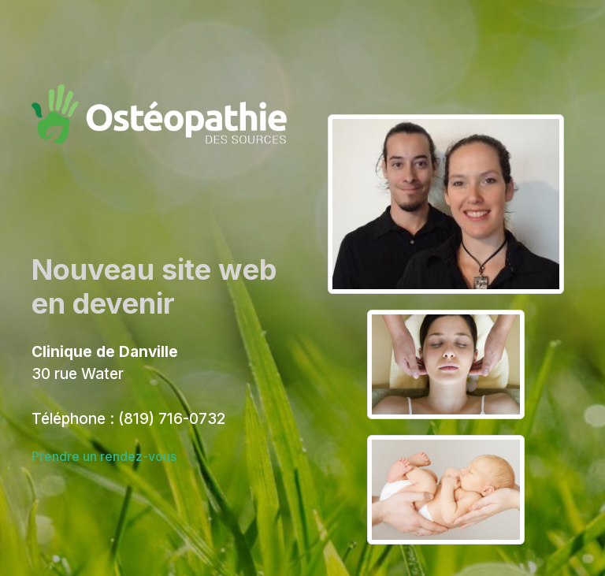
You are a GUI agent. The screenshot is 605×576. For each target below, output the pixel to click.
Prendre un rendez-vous (104, 456)
